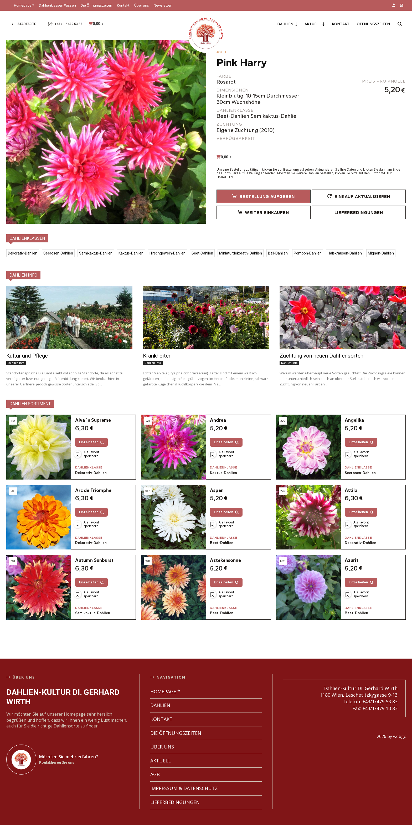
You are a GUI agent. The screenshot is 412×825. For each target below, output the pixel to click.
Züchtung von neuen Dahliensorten (321, 356)
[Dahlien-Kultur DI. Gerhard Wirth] (21, 754)
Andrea (218, 415)
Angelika (354, 415)
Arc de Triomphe (93, 485)
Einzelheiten (91, 437)
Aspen (217, 485)
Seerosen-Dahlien (360, 468)
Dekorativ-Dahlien (91, 468)
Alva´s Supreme (93, 415)
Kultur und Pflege (27, 356)
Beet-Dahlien (221, 538)
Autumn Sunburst (94, 555)
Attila (351, 485)
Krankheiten (157, 356)
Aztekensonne (225, 555)
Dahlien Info (16, 363)
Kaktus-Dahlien (223, 468)
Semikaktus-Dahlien (92, 608)
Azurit (351, 555)
